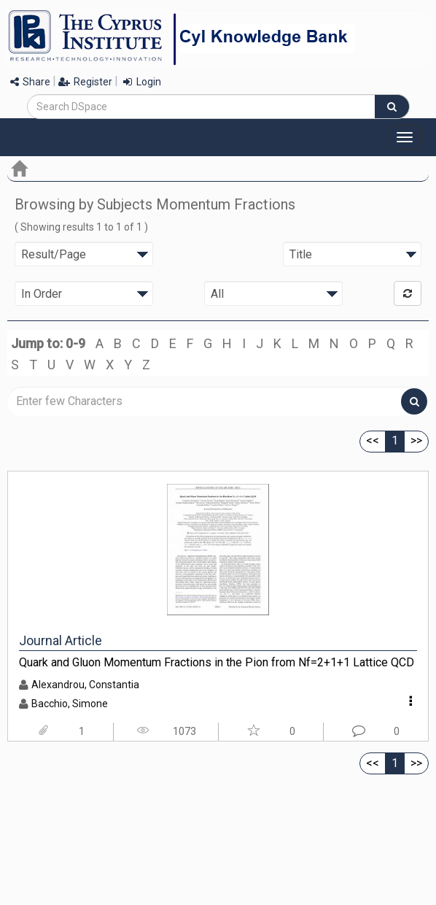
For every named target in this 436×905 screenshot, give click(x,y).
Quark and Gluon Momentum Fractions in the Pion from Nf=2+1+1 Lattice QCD (216, 662)
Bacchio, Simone (69, 703)
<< (372, 440)
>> (416, 440)
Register (85, 82)
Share (30, 82)
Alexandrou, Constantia (85, 684)
